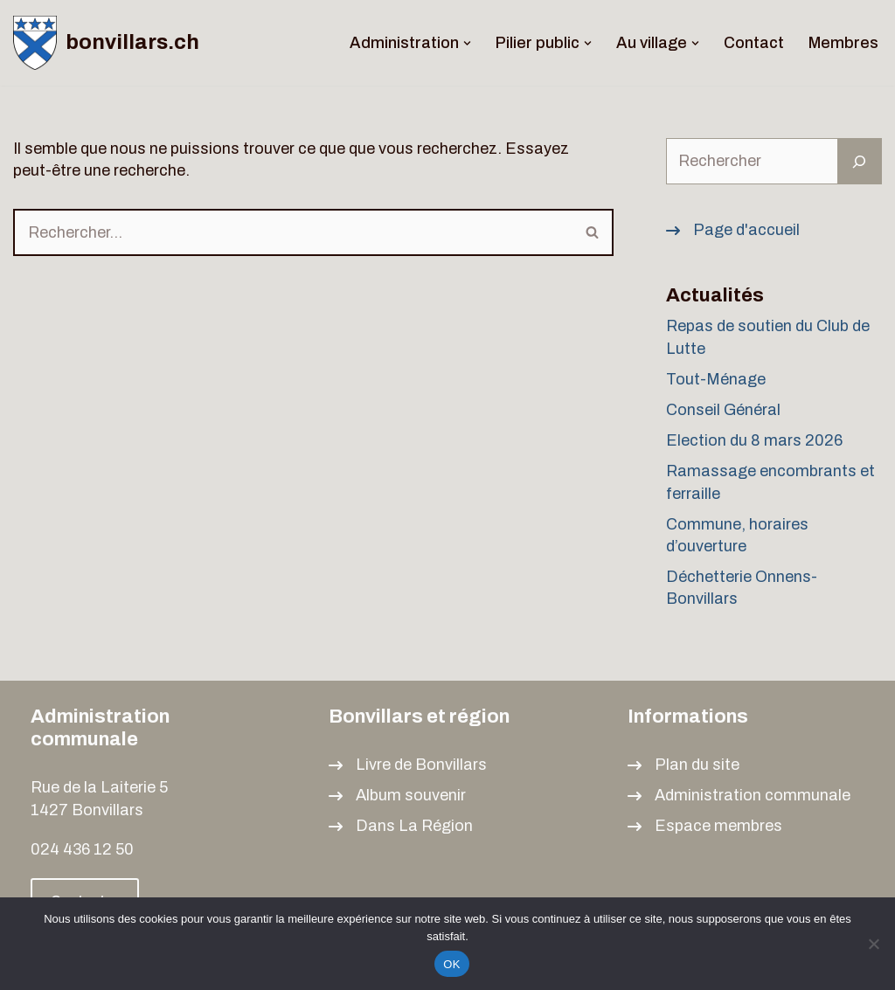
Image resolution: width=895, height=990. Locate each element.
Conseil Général (723, 410)
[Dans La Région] (401, 826)
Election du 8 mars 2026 (754, 440)
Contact (754, 43)
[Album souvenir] (397, 796)
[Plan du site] (683, 765)
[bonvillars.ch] (106, 43)
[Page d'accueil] (733, 230)
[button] (467, 43)
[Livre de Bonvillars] (408, 765)
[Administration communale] (739, 796)
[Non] (873, 943)
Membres (843, 43)
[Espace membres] (705, 826)
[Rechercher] (292, 232)
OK (451, 964)
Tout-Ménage (716, 379)
